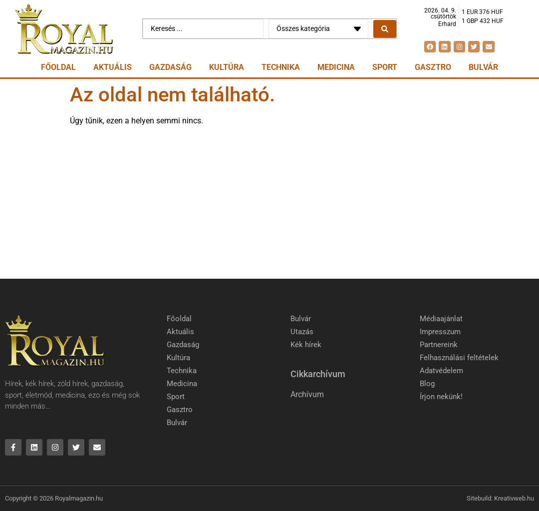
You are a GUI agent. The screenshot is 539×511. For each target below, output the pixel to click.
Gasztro (433, 67)
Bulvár (483, 67)
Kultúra (226, 67)
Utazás (301, 331)
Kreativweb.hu (514, 498)
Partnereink (439, 344)
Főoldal (58, 67)
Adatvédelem (441, 370)
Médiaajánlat (441, 318)
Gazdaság (170, 67)
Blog (427, 383)
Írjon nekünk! (441, 396)
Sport (384, 67)
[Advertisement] (269, 204)
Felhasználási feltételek (459, 357)
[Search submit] (384, 29)
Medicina (336, 67)
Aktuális (112, 67)
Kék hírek (305, 344)
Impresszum (440, 331)
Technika (281, 67)
